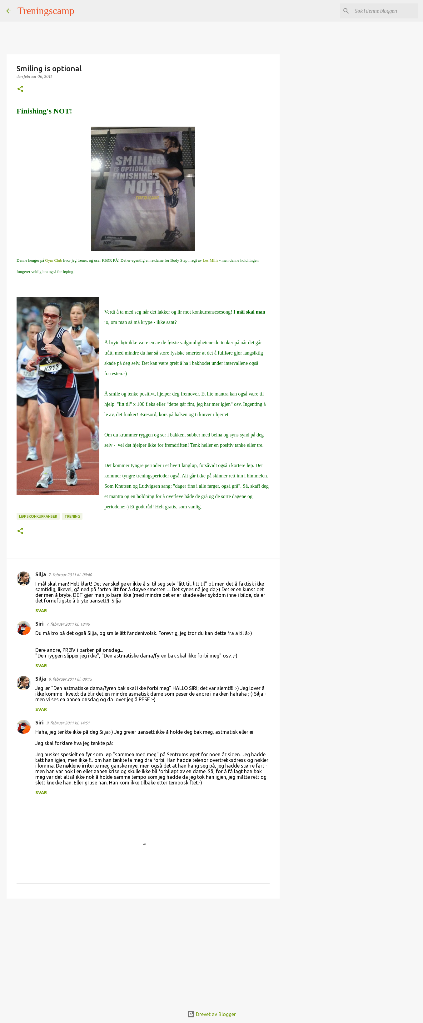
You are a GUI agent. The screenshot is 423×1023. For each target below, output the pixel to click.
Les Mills (211, 260)
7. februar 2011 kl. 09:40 (70, 574)
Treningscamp (45, 10)
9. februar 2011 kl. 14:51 (68, 723)
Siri (39, 624)
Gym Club (53, 260)
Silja (40, 574)
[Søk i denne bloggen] (385, 10)
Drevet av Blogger (211, 1014)
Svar (41, 610)
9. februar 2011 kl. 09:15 (70, 679)
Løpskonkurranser (38, 516)
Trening (72, 516)
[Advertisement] (143, 951)
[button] (20, 89)
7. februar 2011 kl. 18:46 (68, 624)
